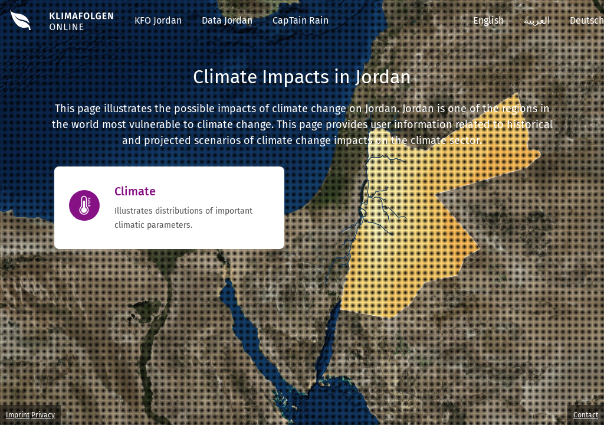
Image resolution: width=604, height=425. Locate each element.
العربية (537, 20)
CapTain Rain (301, 20)
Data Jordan (227, 20)
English (488, 20)
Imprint (17, 415)
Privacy (43, 415)
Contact (585, 415)
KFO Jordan (158, 20)
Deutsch (587, 20)
